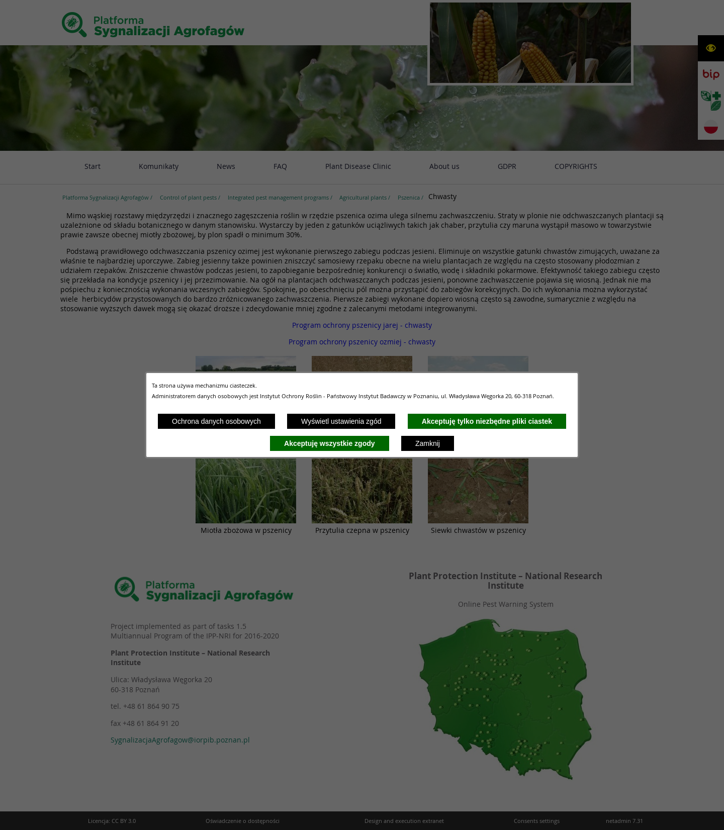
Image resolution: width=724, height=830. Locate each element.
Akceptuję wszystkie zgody (329, 443)
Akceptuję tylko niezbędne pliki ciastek (487, 421)
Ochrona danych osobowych (216, 421)
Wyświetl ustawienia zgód (341, 421)
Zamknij (427, 443)
